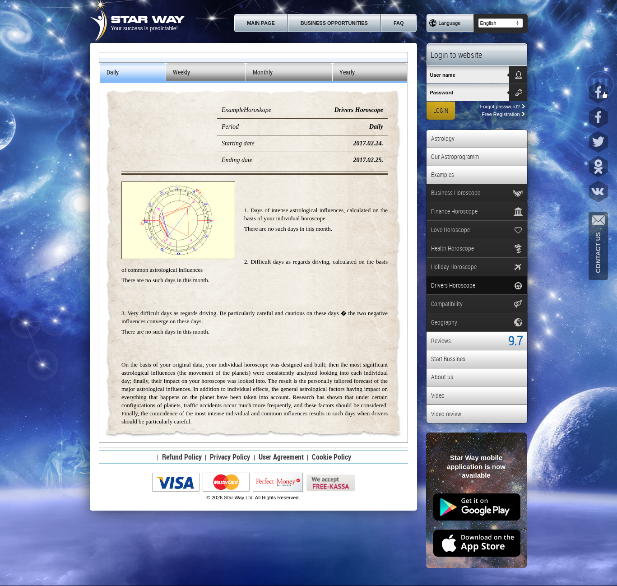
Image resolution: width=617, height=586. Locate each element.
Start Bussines (448, 358)
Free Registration (503, 114)
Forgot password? (502, 106)
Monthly (263, 72)
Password (442, 92)
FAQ (399, 23)
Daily (113, 72)
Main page (261, 23)
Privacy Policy (230, 457)
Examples (442, 174)
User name (442, 75)
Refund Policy (182, 457)
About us (442, 376)
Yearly (347, 72)
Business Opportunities (334, 23)
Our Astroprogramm (455, 156)
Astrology (443, 138)
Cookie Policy (331, 457)
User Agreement (281, 457)
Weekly (181, 72)
